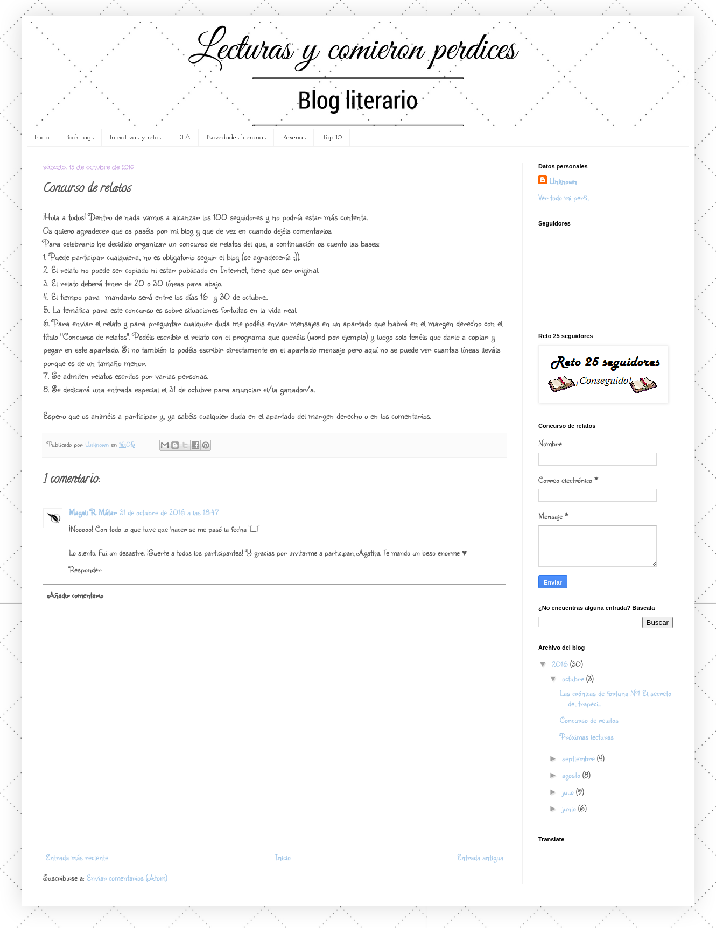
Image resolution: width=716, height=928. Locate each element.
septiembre (579, 758)
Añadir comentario (75, 595)
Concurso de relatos (589, 720)
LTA (184, 137)
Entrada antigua (480, 857)
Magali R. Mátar (92, 512)
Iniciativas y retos (135, 137)
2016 (561, 664)
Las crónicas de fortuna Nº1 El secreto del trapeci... (615, 698)
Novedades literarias (236, 137)
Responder (85, 569)
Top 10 (332, 137)
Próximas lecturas (587, 736)
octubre (574, 678)
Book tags (79, 137)
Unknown (563, 181)
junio (570, 808)
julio (569, 791)
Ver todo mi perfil (563, 197)
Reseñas (294, 137)
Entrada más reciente (77, 857)
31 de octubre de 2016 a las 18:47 (169, 512)
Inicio (41, 137)
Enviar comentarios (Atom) (127, 877)
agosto (572, 775)
